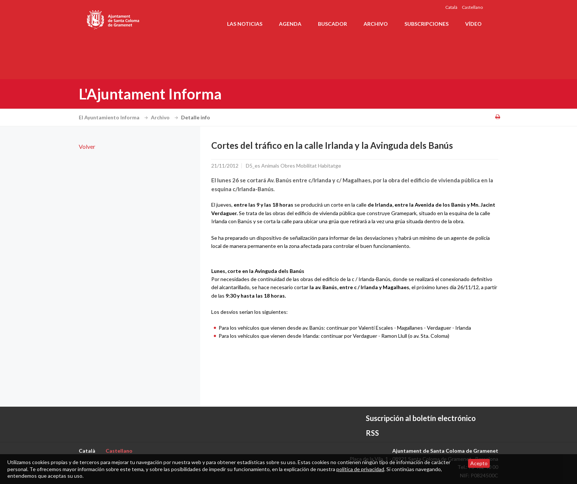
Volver (87, 146)
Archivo (376, 24)
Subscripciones (426, 24)
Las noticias (244, 24)
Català (451, 7)
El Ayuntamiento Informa (114, 117)
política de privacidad (360, 469)
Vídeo (473, 24)
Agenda (290, 24)
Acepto (479, 463)
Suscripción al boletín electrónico (421, 418)
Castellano (472, 7)
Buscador (332, 24)
